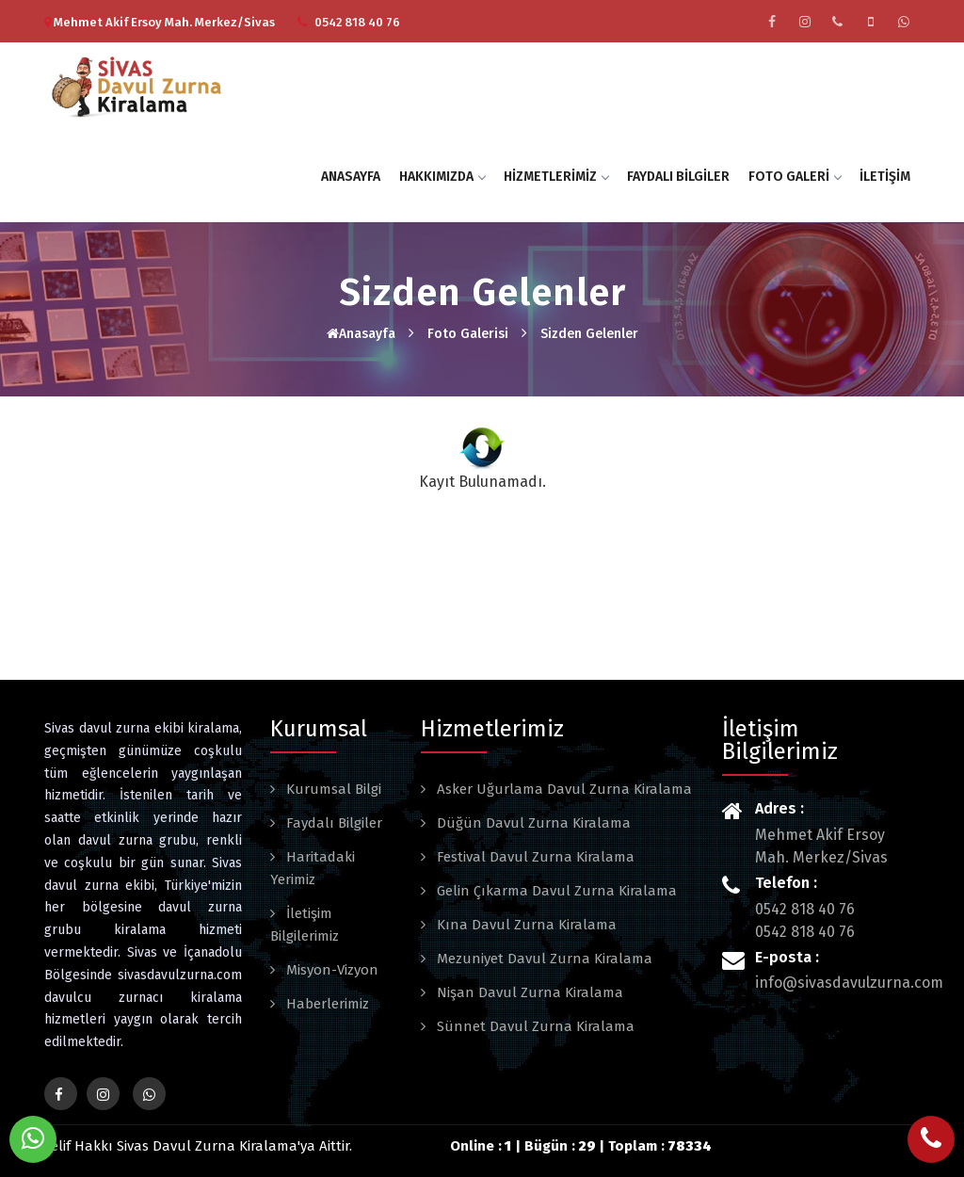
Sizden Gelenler (589, 334)
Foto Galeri (794, 177)
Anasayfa (350, 177)
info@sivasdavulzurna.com (849, 983)
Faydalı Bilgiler (678, 177)
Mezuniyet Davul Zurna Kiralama (542, 958)
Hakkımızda (442, 177)
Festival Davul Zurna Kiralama (534, 856)
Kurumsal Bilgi (331, 789)
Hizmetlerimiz (556, 177)
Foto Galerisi (467, 334)
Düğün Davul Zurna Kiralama (532, 822)
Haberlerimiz (325, 1003)
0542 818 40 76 (357, 22)
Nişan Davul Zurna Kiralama (528, 992)
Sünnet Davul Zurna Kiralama (534, 1026)
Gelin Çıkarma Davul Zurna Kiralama (555, 890)
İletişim (885, 177)
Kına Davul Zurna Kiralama (525, 924)
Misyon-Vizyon (330, 969)
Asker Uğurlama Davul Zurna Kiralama (562, 789)
